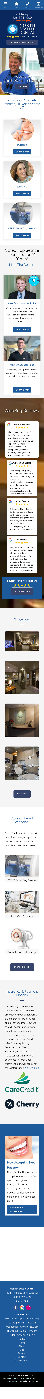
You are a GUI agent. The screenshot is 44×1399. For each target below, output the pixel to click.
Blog (22, 1349)
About (22, 1346)
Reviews (22, 1353)
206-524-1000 (22, 18)
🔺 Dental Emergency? (22, 21)
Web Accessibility (33, 1378)
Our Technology (22, 967)
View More (22, 794)
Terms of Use (18, 1378)
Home (22, 1342)
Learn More (22, 86)
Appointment (22, 1360)
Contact (22, 1356)
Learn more (22, 151)
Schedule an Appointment (16, 1209)
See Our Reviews (22, 591)
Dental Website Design (15, 1381)
